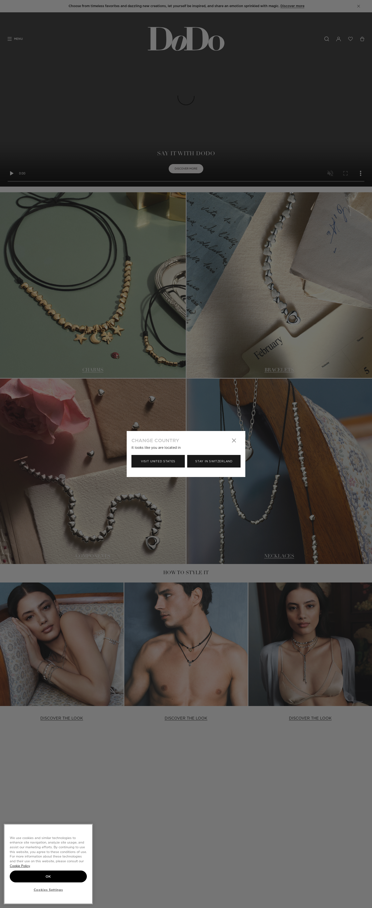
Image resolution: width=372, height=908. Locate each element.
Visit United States (158, 461)
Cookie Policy (20, 866)
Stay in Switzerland (213, 461)
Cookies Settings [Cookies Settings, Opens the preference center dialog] (48, 890)
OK (48, 876)
